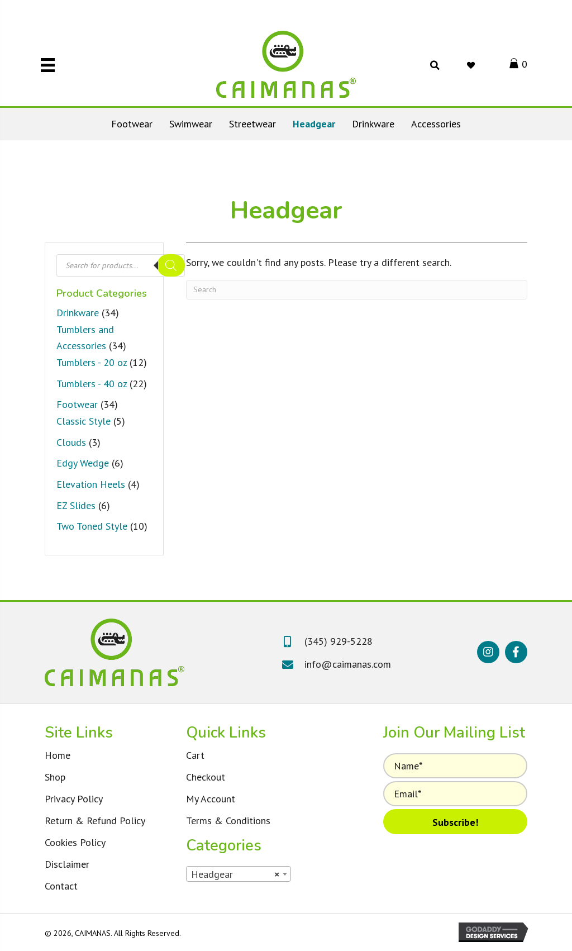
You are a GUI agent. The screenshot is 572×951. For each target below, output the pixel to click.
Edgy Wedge (82, 463)
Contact (61, 885)
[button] (488, 652)
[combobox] (238, 874)
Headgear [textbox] (235, 874)
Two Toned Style (91, 526)
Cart (195, 755)
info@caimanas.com (347, 664)
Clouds (71, 442)
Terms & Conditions (228, 820)
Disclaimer (67, 864)
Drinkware (77, 312)
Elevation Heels (90, 484)
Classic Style (83, 421)
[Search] (171, 265)
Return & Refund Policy (95, 820)
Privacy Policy (74, 798)
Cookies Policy (75, 842)
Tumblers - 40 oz (91, 383)
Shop (55, 777)
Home (57, 755)
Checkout (205, 777)
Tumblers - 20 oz (91, 362)
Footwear (77, 404)
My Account (210, 798)
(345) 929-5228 (338, 641)
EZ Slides (76, 505)
